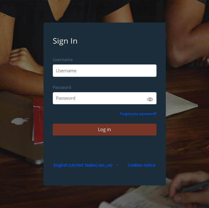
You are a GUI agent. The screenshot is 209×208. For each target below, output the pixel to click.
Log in (104, 129)
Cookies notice (141, 165)
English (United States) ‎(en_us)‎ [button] (83, 165)
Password (62, 87)
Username (63, 59)
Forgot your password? (138, 113)
